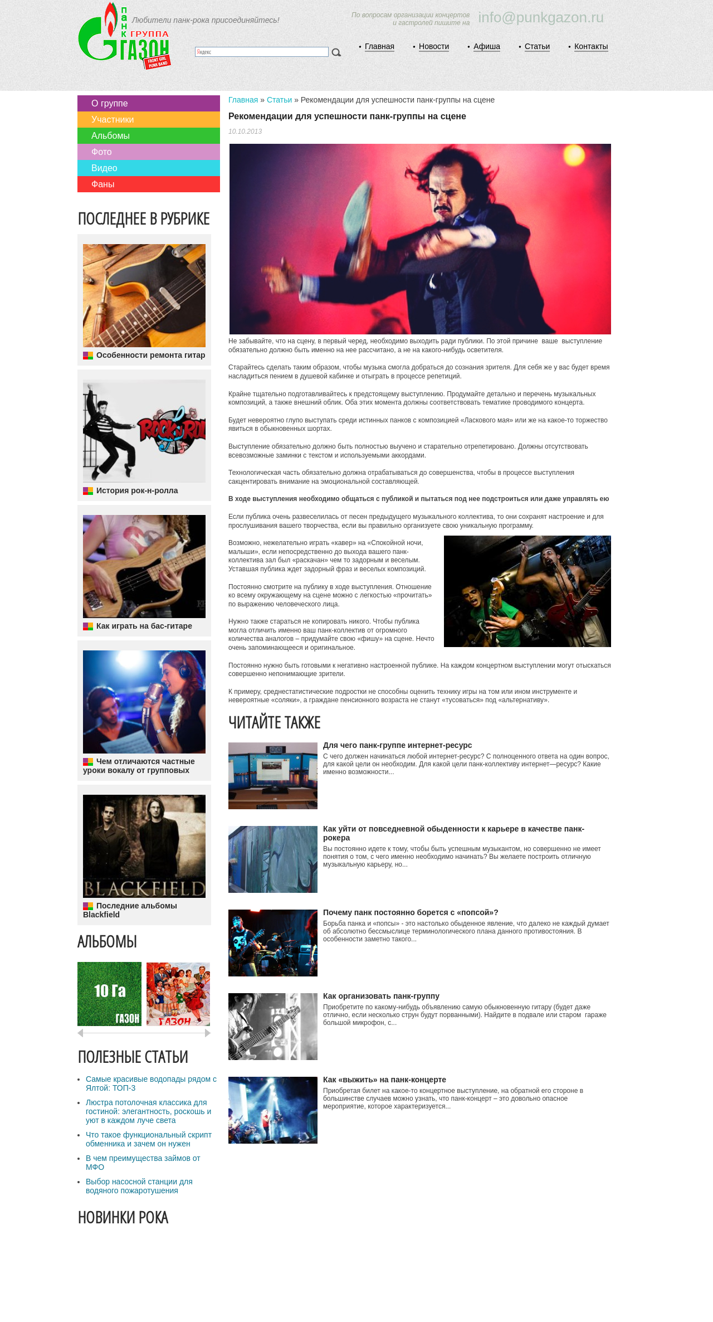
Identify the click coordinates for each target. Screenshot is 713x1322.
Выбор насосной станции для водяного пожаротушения (139, 1186)
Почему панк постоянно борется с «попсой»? (411, 912)
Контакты (591, 46)
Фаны (102, 184)
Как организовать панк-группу (381, 996)
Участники (112, 119)
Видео (104, 168)
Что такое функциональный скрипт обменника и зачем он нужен (149, 1139)
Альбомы (110, 135)
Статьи (537, 46)
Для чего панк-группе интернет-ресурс (397, 745)
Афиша (486, 46)
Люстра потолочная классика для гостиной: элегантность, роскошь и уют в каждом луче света (148, 1111)
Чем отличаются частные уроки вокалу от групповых (139, 766)
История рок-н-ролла (137, 490)
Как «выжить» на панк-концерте (384, 1079)
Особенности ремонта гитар (151, 355)
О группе (109, 103)
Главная (379, 46)
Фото (101, 152)
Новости (434, 46)
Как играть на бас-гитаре (144, 625)
